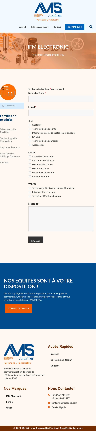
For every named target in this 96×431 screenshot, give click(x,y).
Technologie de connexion (9, 140)
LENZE (31, 152)
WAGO (32, 184)
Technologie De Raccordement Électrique (53, 188)
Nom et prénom (37, 93)
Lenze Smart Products (43, 172)
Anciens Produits (40, 176)
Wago (9, 407)
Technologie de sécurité (44, 129)
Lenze (9, 402)
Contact (57, 27)
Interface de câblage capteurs (10, 155)
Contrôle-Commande (42, 156)
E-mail (32, 107)
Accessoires (38, 145)
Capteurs (37, 125)
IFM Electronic (14, 396)
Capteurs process (10, 147)
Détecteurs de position (8, 131)
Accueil (22, 27)
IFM (30, 121)
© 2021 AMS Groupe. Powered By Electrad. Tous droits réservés (48, 428)
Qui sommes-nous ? (39, 27)
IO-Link (4, 162)
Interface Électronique (43, 192)
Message (33, 203)
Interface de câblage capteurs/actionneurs (53, 133)
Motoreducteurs (40, 168)
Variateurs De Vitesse (43, 160)
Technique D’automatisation (46, 196)
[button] (74, 27)
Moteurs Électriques (42, 164)
